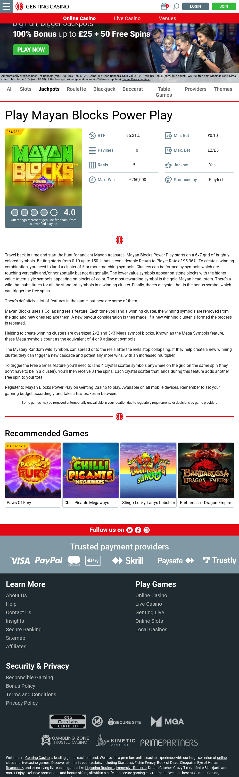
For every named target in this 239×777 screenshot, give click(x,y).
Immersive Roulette (131, 768)
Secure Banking (24, 629)
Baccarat (132, 89)
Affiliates (16, 646)
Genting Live (149, 612)
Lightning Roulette (99, 768)
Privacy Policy (22, 703)
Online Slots (149, 621)
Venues (167, 18)
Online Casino (79, 18)
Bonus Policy (20, 686)
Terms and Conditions (31, 694)
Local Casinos (151, 629)
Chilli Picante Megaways (86, 502)
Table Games (164, 92)
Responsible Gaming (29, 677)
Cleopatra (188, 762)
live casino (29, 762)
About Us (16, 595)
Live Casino (127, 18)
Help (11, 604)
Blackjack (104, 89)
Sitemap (15, 638)
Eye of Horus (207, 762)
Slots (25, 89)
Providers (196, 89)
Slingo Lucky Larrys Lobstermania (148, 502)
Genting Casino (93, 387)
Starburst (125, 762)
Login (195, 6)
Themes (223, 89)
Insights (15, 621)
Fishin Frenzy (145, 762)
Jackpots (49, 89)
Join (224, 6)
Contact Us (18, 612)
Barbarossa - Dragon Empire (205, 502)
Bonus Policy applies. (136, 79)
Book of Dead (167, 762)
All (10, 89)
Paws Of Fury (19, 502)
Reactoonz (14, 768)
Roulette (76, 89)
